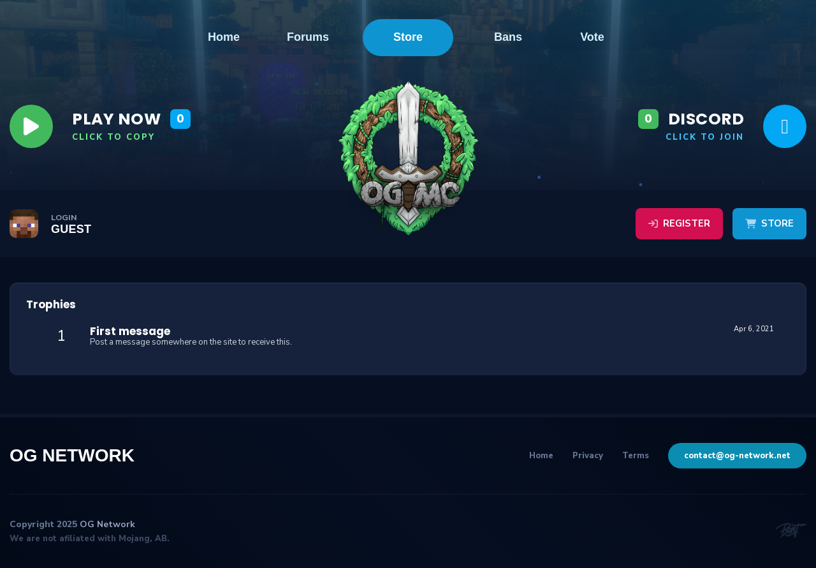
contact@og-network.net (737, 455)
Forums (308, 37)
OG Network (72, 455)
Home (224, 37)
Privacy (587, 455)
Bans (508, 37)
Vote (592, 37)
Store (408, 37)
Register (679, 223)
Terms (635, 455)
